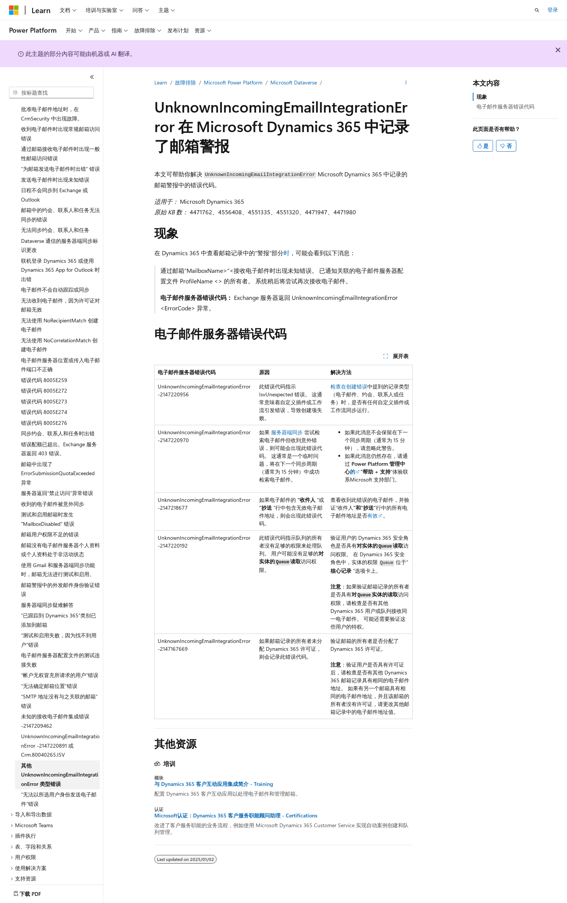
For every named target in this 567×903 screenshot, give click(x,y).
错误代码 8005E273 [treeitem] (44, 392)
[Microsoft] (14, 10)
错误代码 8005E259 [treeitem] (44, 371)
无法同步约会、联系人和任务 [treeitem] (55, 220)
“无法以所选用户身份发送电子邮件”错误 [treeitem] (59, 790)
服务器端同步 (287, 432)
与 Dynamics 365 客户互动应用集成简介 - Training (213, 784)
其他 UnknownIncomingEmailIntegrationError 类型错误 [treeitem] (59, 765)
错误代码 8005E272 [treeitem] (44, 381)
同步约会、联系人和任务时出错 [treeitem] (58, 424)
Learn (160, 82)
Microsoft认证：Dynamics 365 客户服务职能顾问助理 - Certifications (235, 815)
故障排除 (185, 82)
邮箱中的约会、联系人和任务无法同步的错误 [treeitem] (60, 205)
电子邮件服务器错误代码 (505, 106)
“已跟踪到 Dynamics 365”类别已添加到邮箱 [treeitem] (58, 611)
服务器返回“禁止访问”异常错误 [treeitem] (57, 484)
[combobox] (51, 93)
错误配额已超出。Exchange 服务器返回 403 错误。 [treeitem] (59, 440)
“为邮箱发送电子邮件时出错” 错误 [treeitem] (60, 159)
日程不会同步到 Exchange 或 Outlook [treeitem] (54, 186)
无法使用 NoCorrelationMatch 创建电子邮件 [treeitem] (59, 336)
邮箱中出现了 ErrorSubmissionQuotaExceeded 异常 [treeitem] (58, 464)
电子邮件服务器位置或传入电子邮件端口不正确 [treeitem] (60, 356)
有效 (372, 515)
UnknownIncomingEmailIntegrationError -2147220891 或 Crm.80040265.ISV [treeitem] (60, 736)
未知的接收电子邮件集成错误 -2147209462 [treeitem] (55, 712)
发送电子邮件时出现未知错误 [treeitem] (55, 170)
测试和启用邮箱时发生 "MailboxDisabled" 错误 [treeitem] (47, 510)
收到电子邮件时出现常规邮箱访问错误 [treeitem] (60, 124)
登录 (552, 9)
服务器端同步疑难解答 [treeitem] (47, 595)
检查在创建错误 (348, 386)
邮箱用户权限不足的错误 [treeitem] (50, 525)
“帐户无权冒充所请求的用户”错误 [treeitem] (59, 666)
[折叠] (92, 77)
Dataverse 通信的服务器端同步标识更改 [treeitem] (59, 236)
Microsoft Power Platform (233, 82)
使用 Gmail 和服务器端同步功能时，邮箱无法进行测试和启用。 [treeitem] (58, 560)
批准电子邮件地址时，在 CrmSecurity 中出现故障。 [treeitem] (52, 104)
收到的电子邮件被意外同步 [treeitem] (52, 494)
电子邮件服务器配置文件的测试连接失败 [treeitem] (60, 651)
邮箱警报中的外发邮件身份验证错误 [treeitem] (60, 580)
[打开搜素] (536, 10)
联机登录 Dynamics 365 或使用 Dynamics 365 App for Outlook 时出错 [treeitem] (60, 261)
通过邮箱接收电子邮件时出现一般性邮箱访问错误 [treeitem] (60, 144)
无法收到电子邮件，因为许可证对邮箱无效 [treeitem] (60, 296)
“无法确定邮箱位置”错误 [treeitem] (49, 676)
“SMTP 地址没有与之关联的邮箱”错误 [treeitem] (59, 692)
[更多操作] (406, 83)
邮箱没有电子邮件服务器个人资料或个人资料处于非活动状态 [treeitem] (60, 541)
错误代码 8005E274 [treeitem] (44, 402)
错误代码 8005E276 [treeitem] (44, 413)
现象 (482, 96)
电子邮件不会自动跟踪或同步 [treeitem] (55, 280)
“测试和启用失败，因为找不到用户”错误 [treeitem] (59, 631)
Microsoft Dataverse (293, 82)
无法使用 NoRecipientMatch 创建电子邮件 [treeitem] (59, 316)
